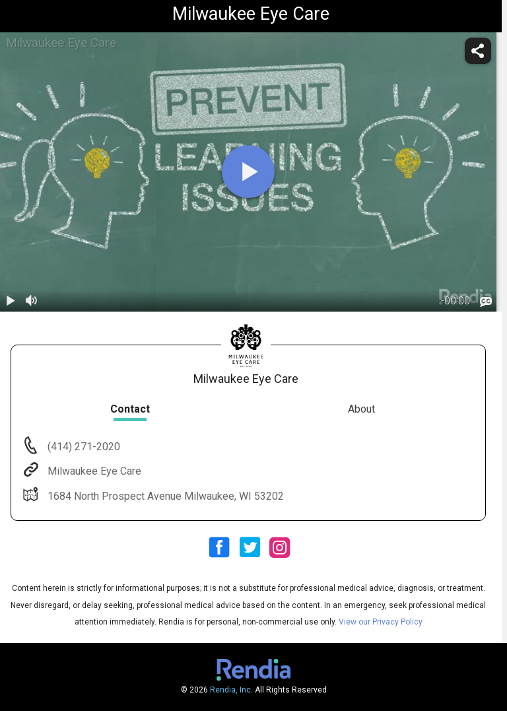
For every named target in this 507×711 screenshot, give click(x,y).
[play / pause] (10, 301)
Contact (130, 409)
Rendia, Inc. (231, 689)
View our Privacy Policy (380, 621)
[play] (248, 171)
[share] (478, 51)
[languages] (485, 301)
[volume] (31, 301)
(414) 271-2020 (82, 446)
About (361, 409)
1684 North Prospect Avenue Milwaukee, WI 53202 (164, 496)
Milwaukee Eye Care (93, 471)
